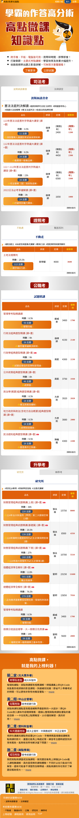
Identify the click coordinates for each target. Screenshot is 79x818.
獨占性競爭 (26, 580)
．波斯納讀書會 (11, 801)
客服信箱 (59, 784)
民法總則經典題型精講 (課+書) (21, 434)
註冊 (74, 1)
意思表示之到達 (27, 447)
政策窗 (27, 385)
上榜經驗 (7, 814)
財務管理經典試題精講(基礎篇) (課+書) (25, 525)
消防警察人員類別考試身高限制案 (23, 137)
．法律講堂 (24, 801)
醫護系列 (58, 228)
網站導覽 (54, 789)
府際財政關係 (27, 427)
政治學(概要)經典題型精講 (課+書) (21, 391)
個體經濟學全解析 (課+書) (18, 567)
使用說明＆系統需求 (35, 784)
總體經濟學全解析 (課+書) (18, 587)
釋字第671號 (18, 268)
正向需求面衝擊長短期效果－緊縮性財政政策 (27, 601)
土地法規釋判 (10, 255)
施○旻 (12, 749)
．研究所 (34, 810)
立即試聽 (49, 70)
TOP (40, 813)
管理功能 (27, 326)
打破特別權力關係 (23, 203)
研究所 (20, 472)
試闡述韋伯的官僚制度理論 (27, 365)
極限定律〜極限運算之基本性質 (26, 642)
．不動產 (7, 810)
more (51, 691)
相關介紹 (59, 1)
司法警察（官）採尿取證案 (23, 183)
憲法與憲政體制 (27, 404)
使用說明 (30, 814)
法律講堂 (58, 89)
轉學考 (58, 472)
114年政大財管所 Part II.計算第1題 (27, 560)
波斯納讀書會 (20, 89)
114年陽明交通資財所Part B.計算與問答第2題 (27, 539)
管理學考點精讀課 (13, 313)
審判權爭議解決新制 (28, 346)
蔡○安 (12, 675)
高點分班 (23, 789)
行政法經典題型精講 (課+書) (18, 333)
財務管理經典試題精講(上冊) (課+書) (24, 502)
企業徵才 (44, 789)
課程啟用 (19, 814)
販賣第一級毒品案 (23, 160)
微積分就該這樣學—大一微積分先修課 (25, 629)
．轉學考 (43, 810)
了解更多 (30, 70)
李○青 (12, 725)
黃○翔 (12, 698)
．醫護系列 (17, 810)
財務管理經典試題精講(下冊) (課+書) (24, 548)
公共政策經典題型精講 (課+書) (19, 372)
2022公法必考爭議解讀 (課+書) (19, 190)
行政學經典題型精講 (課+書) (19, 352)
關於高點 (34, 789)
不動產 (20, 228)
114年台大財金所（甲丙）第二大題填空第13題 (27, 517)
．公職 (26, 810)
